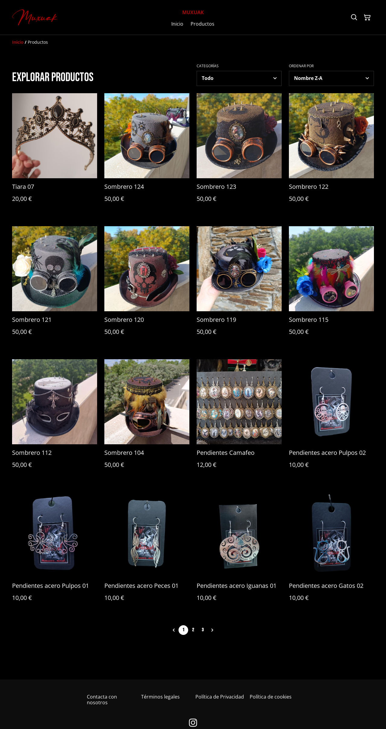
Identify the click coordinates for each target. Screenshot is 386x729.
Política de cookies (271, 696)
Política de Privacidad (219, 696)
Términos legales (160, 696)
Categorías (208, 66)
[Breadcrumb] (193, 42)
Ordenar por (301, 66)
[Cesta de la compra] (367, 17)
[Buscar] (354, 17)
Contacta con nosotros (102, 699)
